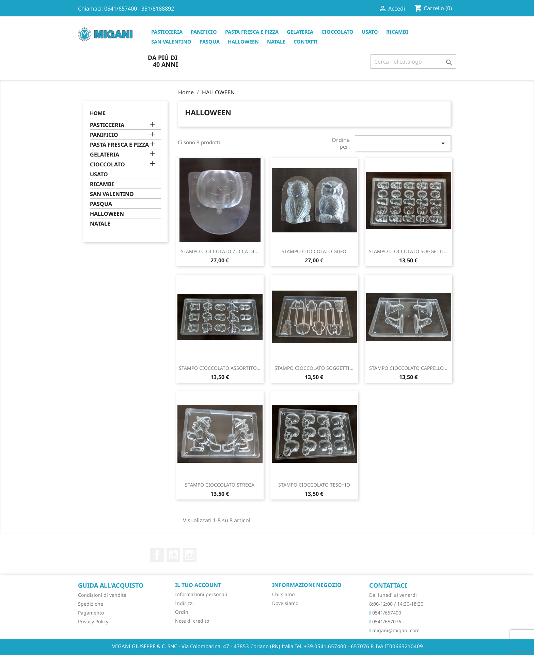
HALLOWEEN (243, 41)
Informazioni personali (201, 594)
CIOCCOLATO (337, 31)
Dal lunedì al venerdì (393, 595)
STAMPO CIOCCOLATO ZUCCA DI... (219, 251)
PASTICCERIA (167, 31)
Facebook (157, 555)
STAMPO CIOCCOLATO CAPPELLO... (408, 368)
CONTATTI (306, 41)
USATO (370, 31)
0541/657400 (385, 612)
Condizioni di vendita (102, 595)
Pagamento (91, 612)
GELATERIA (300, 31)
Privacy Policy (93, 621)
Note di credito (192, 621)
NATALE (276, 41)
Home (97, 113)
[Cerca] (413, 61)
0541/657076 (385, 621)
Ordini (182, 612)
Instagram (190, 555)
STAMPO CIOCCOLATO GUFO (314, 251)
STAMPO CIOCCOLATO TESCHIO (314, 484)
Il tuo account (198, 585)
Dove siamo (285, 603)
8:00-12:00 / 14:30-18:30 (396, 604)
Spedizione (90, 604)
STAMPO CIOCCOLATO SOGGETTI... (408, 251)
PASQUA (210, 41)
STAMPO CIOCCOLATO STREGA (219, 484)
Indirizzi (184, 603)
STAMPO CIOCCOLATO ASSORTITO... (220, 368)
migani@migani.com (394, 630)
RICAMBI (397, 31)
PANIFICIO (204, 31)
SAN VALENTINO (171, 41)
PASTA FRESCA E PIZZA (252, 31)
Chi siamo (283, 594)
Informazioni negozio (307, 585)
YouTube (173, 555)
